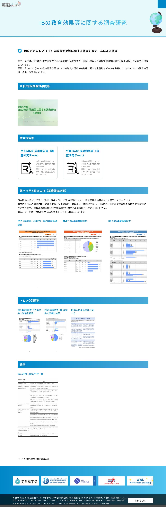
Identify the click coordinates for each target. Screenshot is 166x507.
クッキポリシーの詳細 (100, 503)
